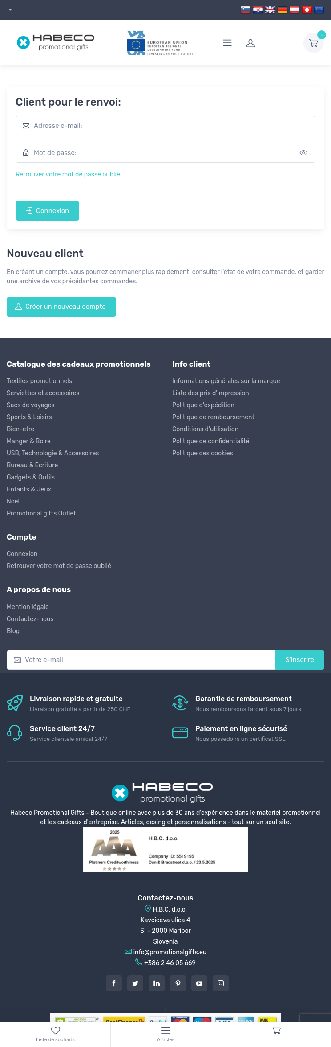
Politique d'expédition (203, 405)
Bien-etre (20, 429)
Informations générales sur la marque (226, 381)
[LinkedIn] (157, 983)
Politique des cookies (202, 453)
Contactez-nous (30, 619)
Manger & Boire (29, 441)
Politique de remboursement (213, 417)
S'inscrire (299, 660)
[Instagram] (221, 983)
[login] (269, 43)
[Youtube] (199, 983)
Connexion (47, 211)
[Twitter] (135, 983)
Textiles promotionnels (39, 381)
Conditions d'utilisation (205, 429)
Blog (13, 631)
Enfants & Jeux (29, 489)
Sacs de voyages (31, 405)
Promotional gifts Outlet (41, 513)
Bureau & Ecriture (32, 465)
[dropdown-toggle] (313, 43)
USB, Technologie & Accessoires (53, 453)
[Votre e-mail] (141, 660)
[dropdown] (9, 10)
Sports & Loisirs (29, 417)
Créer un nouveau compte (60, 307)
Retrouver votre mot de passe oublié (59, 566)
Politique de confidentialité (210, 441)
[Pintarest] (178, 983)
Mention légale (28, 607)
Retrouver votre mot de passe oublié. (68, 174)
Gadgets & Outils (31, 477)
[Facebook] (114, 983)
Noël (13, 501)
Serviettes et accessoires (43, 393)
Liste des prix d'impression (210, 393)
